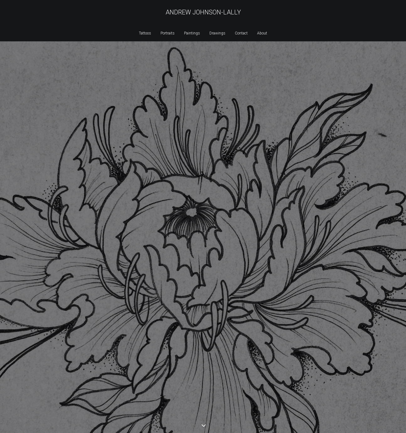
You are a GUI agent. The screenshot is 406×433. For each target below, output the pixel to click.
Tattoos (145, 33)
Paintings (192, 33)
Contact (241, 33)
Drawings (217, 33)
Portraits (168, 33)
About (262, 33)
